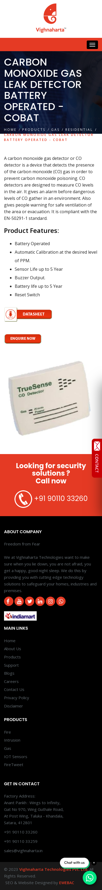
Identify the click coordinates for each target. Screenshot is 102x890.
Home (10, 129)
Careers (11, 681)
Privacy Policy (16, 697)
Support (11, 665)
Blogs (9, 673)
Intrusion (12, 740)
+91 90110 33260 (61, 498)
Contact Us (14, 689)
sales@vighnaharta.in (23, 850)
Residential (79, 129)
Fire (7, 732)
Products (34, 129)
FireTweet (13, 764)
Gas (55, 129)
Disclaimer (13, 706)
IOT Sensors (15, 756)
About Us (12, 648)
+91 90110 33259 (20, 841)
